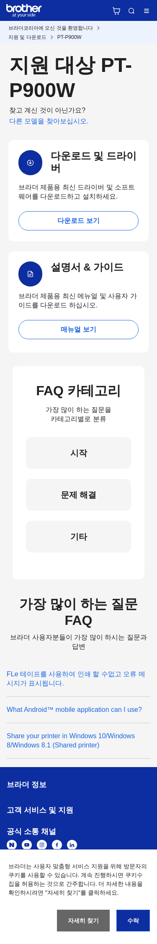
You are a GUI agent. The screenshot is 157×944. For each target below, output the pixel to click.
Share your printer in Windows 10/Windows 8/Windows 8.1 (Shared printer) (71, 740)
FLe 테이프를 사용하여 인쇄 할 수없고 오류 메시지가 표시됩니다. (76, 678)
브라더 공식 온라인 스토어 (116, 11)
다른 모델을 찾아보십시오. (48, 121)
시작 (78, 453)
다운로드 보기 (78, 220)
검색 (131, 11)
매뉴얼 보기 (78, 329)
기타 (78, 536)
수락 (133, 920)
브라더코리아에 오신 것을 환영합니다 (50, 28)
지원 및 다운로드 (27, 37)
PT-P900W (69, 37)
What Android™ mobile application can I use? (74, 709)
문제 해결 (79, 494)
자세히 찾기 (83, 920)
